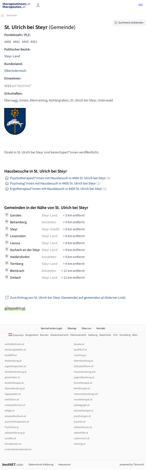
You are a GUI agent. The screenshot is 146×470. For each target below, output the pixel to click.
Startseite (12, 15)
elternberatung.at (83, 361)
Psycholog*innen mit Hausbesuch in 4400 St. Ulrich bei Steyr (52, 183)
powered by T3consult (132, 464)
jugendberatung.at (84, 377)
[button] (140, 5)
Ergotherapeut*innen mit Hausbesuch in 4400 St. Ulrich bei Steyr (55, 188)
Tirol (115, 335)
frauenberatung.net (84, 372)
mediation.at (12, 399)
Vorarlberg (125, 335)
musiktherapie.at (83, 399)
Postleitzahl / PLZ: (17, 35)
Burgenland (31, 335)
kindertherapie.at (14, 383)
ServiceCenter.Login (51, 328)
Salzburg (93, 335)
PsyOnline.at (12, 427)
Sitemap (71, 328)
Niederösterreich (59, 335)
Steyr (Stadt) (51, 229)
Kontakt (100, 328)
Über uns (86, 328)
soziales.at (10, 438)
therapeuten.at (13, 444)
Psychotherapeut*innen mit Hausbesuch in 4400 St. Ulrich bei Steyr (57, 178)
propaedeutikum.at (15, 416)
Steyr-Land (12, 56)
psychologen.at (82, 416)
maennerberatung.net (86, 394)
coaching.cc (80, 355)
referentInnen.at (83, 427)
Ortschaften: (13, 93)
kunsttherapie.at (83, 383)
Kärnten (44, 335)
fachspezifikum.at (83, 366)
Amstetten (49, 222)
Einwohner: (12, 78)
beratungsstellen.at (15, 350)
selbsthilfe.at (81, 433)
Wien (135, 335)
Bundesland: (13, 64)
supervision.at (81, 438)
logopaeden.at (13, 394)
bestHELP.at (80, 350)
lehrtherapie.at (82, 388)
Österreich (16, 335)
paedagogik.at (81, 405)
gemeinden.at (12, 377)
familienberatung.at (15, 372)
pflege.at (9, 410)
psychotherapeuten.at (17, 422)
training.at (79, 444)
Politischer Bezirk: (17, 49)
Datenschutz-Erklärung (41, 464)
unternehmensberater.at (18, 449)
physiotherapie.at (83, 410)
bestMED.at (11, 355)
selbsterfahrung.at (15, 433)
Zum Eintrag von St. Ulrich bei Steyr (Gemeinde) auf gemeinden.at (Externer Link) (65, 297)
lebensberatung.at (15, 388)
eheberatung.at (13, 361)
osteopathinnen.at (15, 405)
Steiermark (105, 335)
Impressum (64, 464)
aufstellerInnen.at (14, 344)
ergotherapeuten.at (15, 366)
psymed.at (79, 422)
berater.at (79, 344)
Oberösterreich (15, 70)
